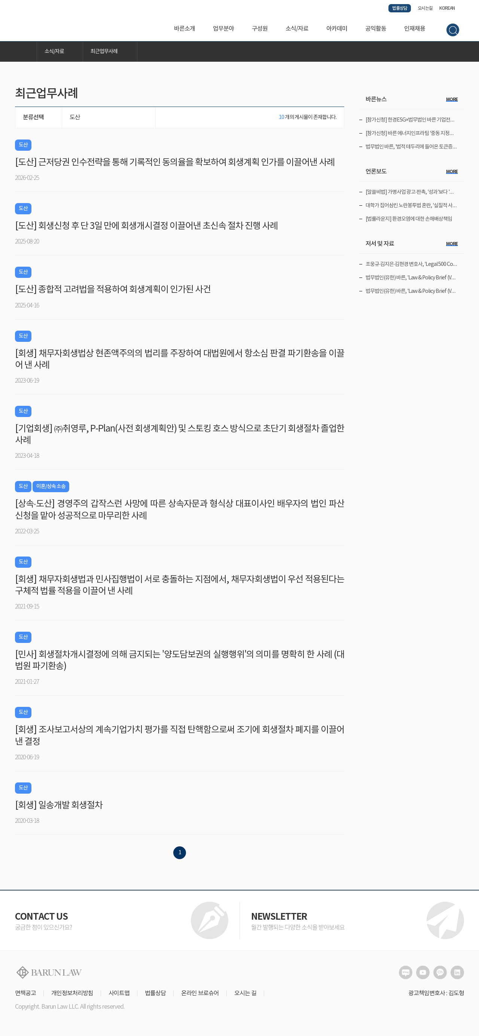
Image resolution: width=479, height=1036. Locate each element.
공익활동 (375, 28)
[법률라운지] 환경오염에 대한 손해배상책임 (409, 219)
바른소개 (184, 28)
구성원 (260, 28)
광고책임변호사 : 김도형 (436, 993)
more (452, 99)
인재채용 (414, 28)
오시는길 (425, 8)
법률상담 (399, 8)
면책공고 (25, 993)
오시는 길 (245, 993)
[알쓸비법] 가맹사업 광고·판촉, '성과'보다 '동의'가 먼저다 (422, 192)
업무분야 (223, 28)
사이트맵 (119, 993)
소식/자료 (297, 28)
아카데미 (336, 28)
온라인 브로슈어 (200, 993)
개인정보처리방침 (72, 993)
